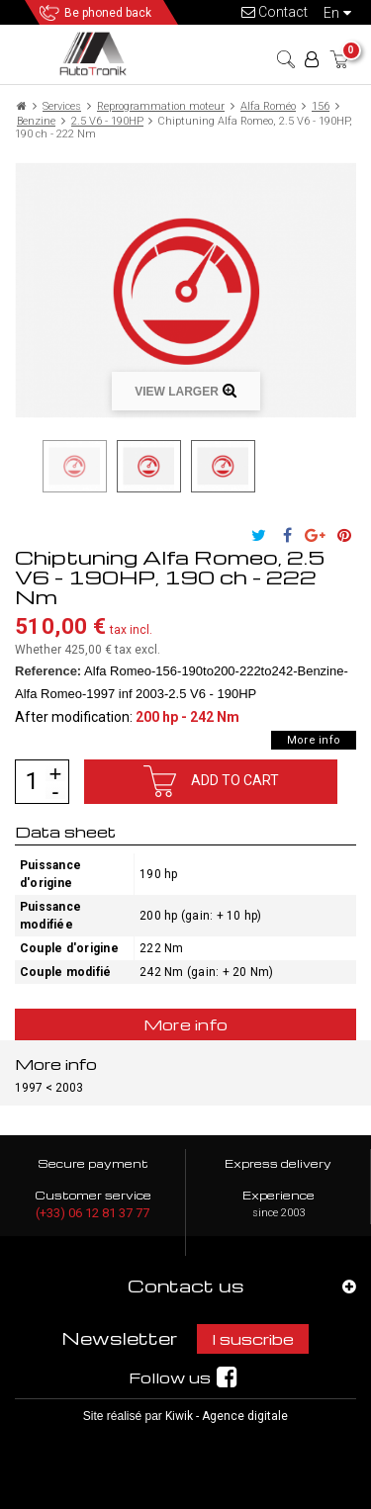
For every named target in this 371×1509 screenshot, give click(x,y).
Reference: (48, 671)
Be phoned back (107, 13)
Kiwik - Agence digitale (226, 1416)
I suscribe (253, 1339)
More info (313, 740)
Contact (274, 12)
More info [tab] (186, 1024)
